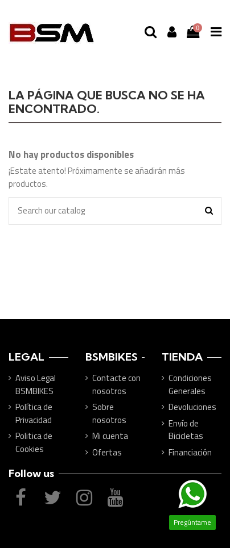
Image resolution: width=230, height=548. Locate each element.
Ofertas (107, 452)
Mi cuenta (110, 436)
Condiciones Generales (190, 385)
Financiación (190, 452)
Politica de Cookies (33, 442)
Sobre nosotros (109, 413)
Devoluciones (192, 407)
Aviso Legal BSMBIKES (35, 385)
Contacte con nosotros (116, 385)
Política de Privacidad (33, 413)
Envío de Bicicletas (186, 430)
